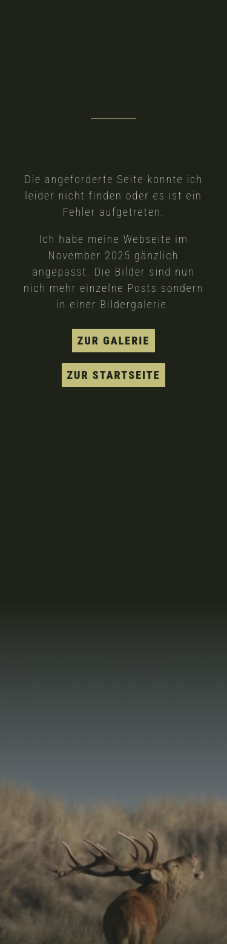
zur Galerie (113, 340)
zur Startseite (113, 375)
